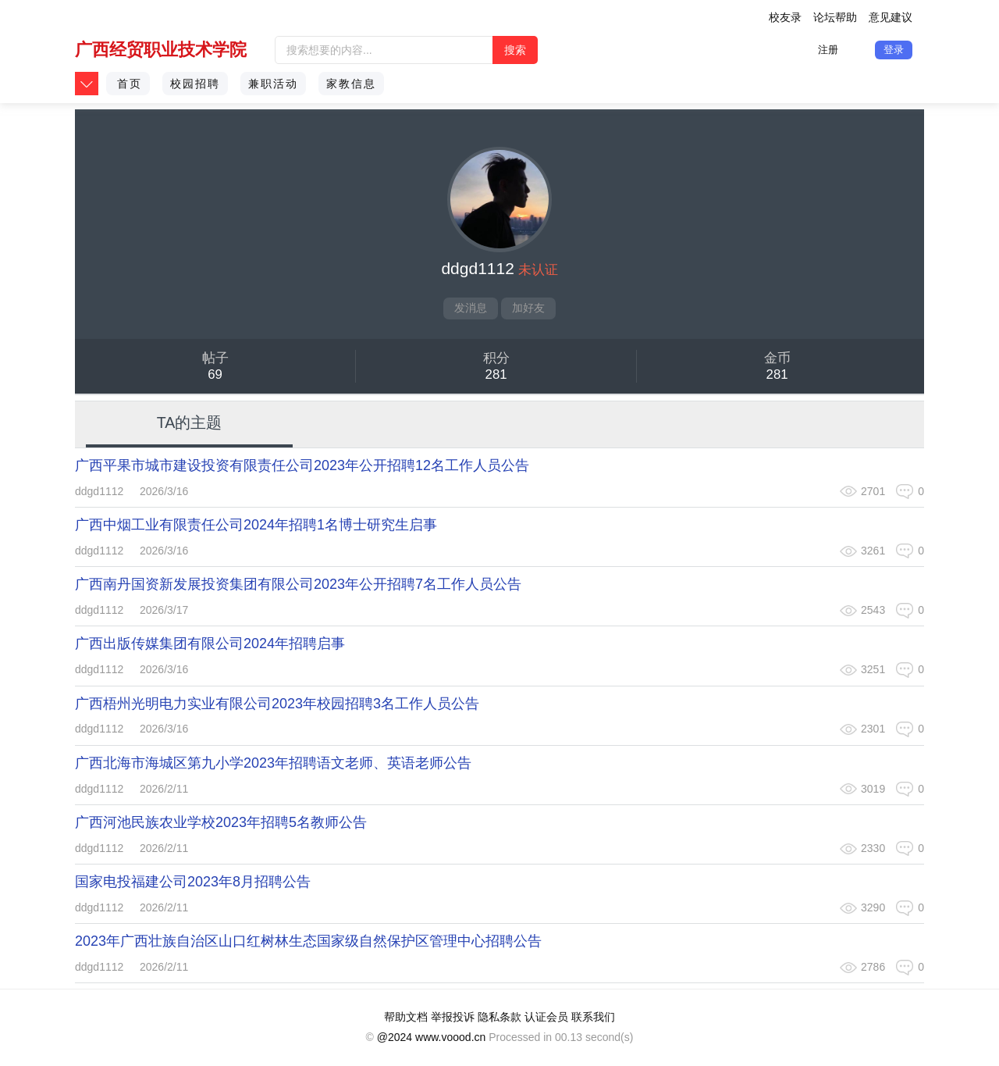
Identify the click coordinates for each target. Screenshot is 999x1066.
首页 (129, 83)
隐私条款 (499, 1017)
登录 (893, 49)
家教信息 (351, 83)
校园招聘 (195, 83)
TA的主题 (189, 422)
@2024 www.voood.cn (431, 1037)
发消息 (470, 307)
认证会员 (546, 1017)
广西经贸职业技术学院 (161, 49)
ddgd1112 (99, 491)
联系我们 (593, 1017)
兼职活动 (273, 83)
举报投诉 (453, 1017)
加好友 (528, 307)
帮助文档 (406, 1017)
